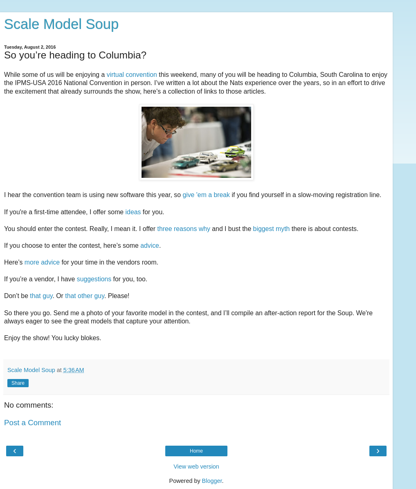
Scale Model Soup (61, 24)
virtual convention (132, 74)
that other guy (84, 295)
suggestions (94, 279)
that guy (41, 295)
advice (149, 245)
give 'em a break (206, 194)
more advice (42, 262)
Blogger (212, 481)
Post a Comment (32, 422)
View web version (196, 466)
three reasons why (183, 228)
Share (18, 383)
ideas (133, 212)
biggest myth (271, 228)
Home (196, 451)
